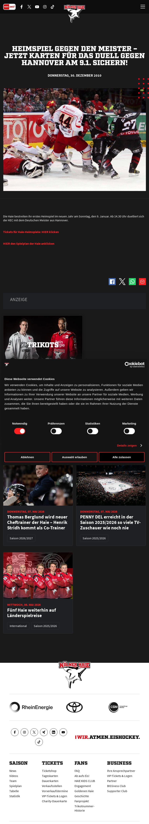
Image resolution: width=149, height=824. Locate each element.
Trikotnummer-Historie (84, 808)
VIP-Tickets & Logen (54, 796)
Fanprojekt (81, 801)
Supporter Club (117, 791)
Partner (112, 781)
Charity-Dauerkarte (54, 801)
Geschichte (81, 796)
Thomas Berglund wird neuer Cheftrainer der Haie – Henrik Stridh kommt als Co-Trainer (37, 522)
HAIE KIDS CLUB (84, 781)
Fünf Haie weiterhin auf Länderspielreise (31, 612)
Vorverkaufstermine (55, 791)
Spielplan (15, 786)
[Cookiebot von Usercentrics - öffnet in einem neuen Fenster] (128, 365)
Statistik (14, 796)
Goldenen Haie (84, 791)
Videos (13, 776)
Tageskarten (50, 776)
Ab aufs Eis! (81, 776)
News (12, 771)
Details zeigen (127, 445)
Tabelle (14, 791)
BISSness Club (116, 786)
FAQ (77, 771)
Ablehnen (27, 457)
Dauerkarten (50, 781)
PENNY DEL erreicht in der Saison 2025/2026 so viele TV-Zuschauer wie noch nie (110, 522)
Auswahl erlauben (74, 457)
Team (12, 781)
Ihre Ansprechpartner (121, 771)
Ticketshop (49, 771)
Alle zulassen (122, 457)
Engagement (82, 786)
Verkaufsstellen (52, 786)
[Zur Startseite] (74, 13)
